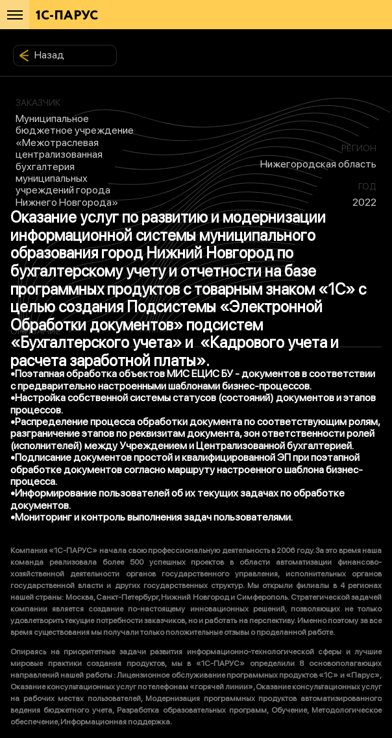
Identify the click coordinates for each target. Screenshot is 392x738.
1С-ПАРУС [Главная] (67, 15)
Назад (41, 55)
